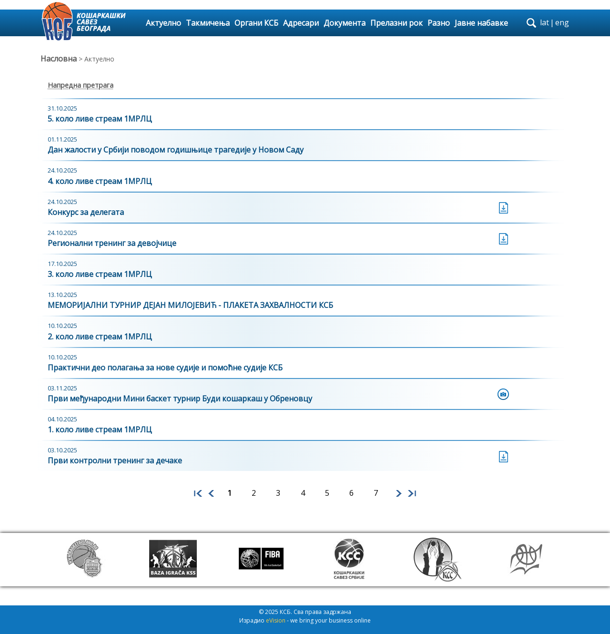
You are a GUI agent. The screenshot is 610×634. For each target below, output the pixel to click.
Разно (438, 23)
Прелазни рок (396, 23)
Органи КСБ (256, 23)
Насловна (59, 58)
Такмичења (208, 23)
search (531, 23)
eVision (275, 620)
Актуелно (163, 23)
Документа (345, 23)
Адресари (301, 23)
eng (562, 22)
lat (544, 22)
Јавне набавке (481, 23)
